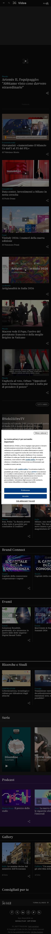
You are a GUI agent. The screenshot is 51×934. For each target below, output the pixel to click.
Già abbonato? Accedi (25, 501)
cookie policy (30, 459)
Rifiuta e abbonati (41, 433)
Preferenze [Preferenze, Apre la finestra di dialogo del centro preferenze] (25, 490)
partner (34, 472)
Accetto (25, 496)
